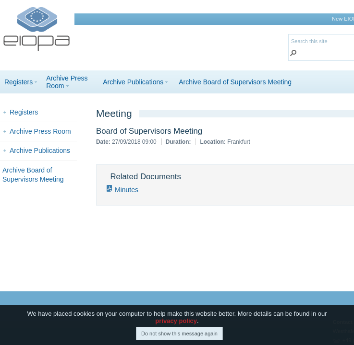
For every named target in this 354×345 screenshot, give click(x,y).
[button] (293, 53)
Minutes (126, 190)
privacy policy (176, 323)
